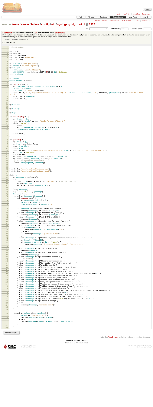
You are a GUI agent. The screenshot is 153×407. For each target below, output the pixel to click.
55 (7, 182)
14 (7, 79)
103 (7, 302)
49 (7, 166)
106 (7, 310)
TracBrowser (113, 393)
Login (118, 14)
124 (7, 356)
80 (7, 244)
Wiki (80, 17)
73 (7, 226)
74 (7, 229)
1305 (92, 24)
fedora (35, 24)
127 (7, 364)
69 (7, 216)
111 (7, 323)
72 (7, 224)
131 (7, 373)
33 (7, 127)
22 (7, 98)
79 (7, 241)
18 (7, 89)
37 (7, 136)
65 (7, 206)
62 (7, 198)
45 (7, 156)
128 (7, 365)
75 (7, 231)
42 (7, 149)
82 (7, 249)
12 (7, 74)
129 (7, 368)
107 (7, 313)
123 (7, 353)
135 (7, 383)
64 (7, 203)
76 (7, 234)
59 (7, 191)
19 (7, 91)
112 (7, 325)
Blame (137, 21)
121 (7, 348)
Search (145, 17)
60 (7, 194)
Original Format (82, 399)
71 (7, 221)
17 (7, 86)
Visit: (87, 28)
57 (7, 187)
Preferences (146, 14)
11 (7, 72)
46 (7, 159)
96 (7, 285)
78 (7, 239)
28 (7, 115)
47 (7, 161)
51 (7, 171)
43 (7, 152)
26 (7, 111)
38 (7, 139)
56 (7, 184)
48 (7, 164)
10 (7, 69)
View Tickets (133, 17)
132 (7, 376)
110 (7, 320)
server (25, 24)
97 (7, 287)
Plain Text (68, 399)
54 (7, 179)
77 (7, 236)
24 (7, 106)
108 (7, 315)
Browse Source (118, 17)
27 (7, 113)
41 (7, 147)
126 (7, 361)
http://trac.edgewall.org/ (144, 403)
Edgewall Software (29, 403)
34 (7, 129)
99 (7, 292)
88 (7, 264)
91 (7, 272)
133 (7, 378)
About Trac (136, 14)
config (45, 24)
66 (7, 208)
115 (7, 333)
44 (7, 154)
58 (7, 189)
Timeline (91, 17)
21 (7, 96)
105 (7, 308)
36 (7, 134)
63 (7, 201)
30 (7, 120)
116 (7, 336)
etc (53, 24)
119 (7, 343)
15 (7, 82)
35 (7, 131)
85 (7, 257)
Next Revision (126, 21)
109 (7, 318)
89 (7, 267)
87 (7, 262)
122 (7, 351)
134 (7, 381)
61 (7, 196)
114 (7, 330)
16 (7, 84)
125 (7, 358)
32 (7, 124)
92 (7, 275)
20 (7, 93)
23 (7, 101)
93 (7, 277)
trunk (15, 24)
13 (7, 77)
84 (7, 254)
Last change (7, 32)
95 (7, 282)
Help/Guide (126, 14)
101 (7, 297)
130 (7, 371)
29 (7, 118)
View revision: (115, 28)
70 (7, 219)
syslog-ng (63, 24)
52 (7, 174)
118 (7, 341)
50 (7, 169)
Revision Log (146, 21)
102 (7, 300)
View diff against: (142, 28)
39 (7, 142)
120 (7, 346)
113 (7, 328)
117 (7, 338)
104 (7, 305)
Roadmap (103, 17)
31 (7, 122)
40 (7, 144)
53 (7, 177)
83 (7, 252)
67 (7, 211)
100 (7, 295)
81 (7, 247)
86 (7, 259)
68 (7, 213)
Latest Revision (114, 21)
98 (7, 290)
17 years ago (60, 32)
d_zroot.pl (78, 24)
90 (7, 269)
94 (7, 280)
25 (7, 108)
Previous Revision (101, 21)
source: (7, 24)
